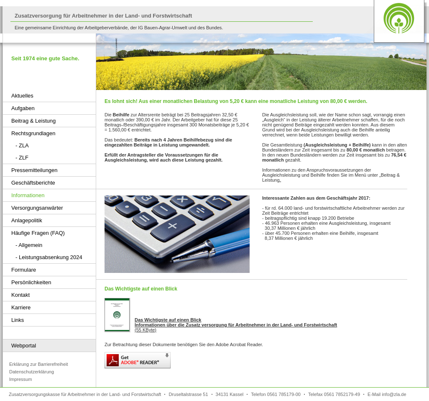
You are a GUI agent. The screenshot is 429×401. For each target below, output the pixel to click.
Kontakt (20, 295)
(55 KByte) (236, 324)
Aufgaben (23, 108)
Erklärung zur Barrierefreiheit (38, 364)
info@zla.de (394, 394)
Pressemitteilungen (34, 170)
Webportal (23, 345)
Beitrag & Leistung (33, 121)
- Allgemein (28, 245)
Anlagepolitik (26, 220)
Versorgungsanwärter (37, 208)
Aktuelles (22, 96)
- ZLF (21, 157)
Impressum (20, 379)
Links (17, 320)
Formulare (23, 270)
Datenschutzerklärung (31, 371)
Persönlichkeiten (31, 282)
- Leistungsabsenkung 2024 (48, 257)
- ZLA (22, 145)
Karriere (21, 307)
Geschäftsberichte (33, 183)
